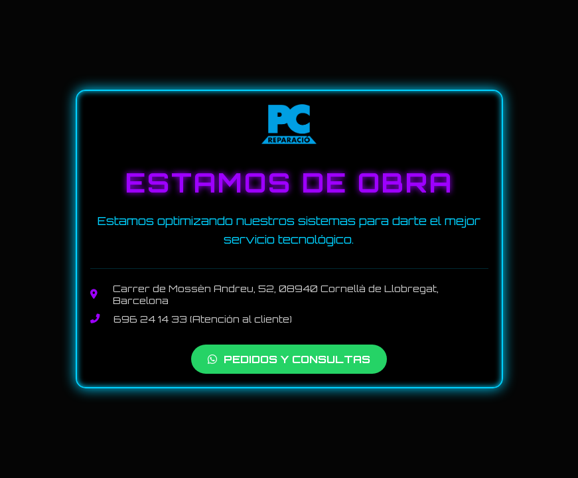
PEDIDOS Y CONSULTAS (289, 359)
